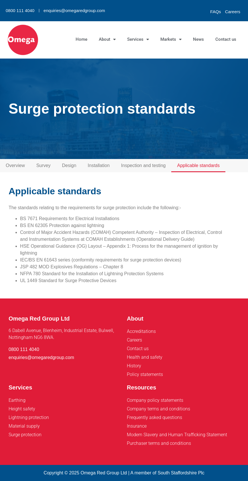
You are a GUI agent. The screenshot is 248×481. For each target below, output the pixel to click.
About (107, 39)
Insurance (137, 426)
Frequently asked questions (154, 417)
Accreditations (141, 331)
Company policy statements (155, 400)
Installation (99, 165)
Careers (232, 11)
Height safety (22, 409)
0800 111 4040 (20, 10)
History (134, 365)
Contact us (225, 39)
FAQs (215, 11)
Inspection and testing (143, 165)
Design (69, 165)
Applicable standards (198, 165)
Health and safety (144, 357)
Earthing (17, 400)
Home (81, 39)
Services (138, 39)
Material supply (24, 426)
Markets (171, 39)
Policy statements (145, 374)
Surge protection (25, 434)
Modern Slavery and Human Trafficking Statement (177, 434)
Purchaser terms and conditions (159, 443)
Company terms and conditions (158, 409)
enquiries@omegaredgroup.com (74, 10)
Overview (15, 165)
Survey (43, 165)
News (198, 39)
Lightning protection (29, 417)
